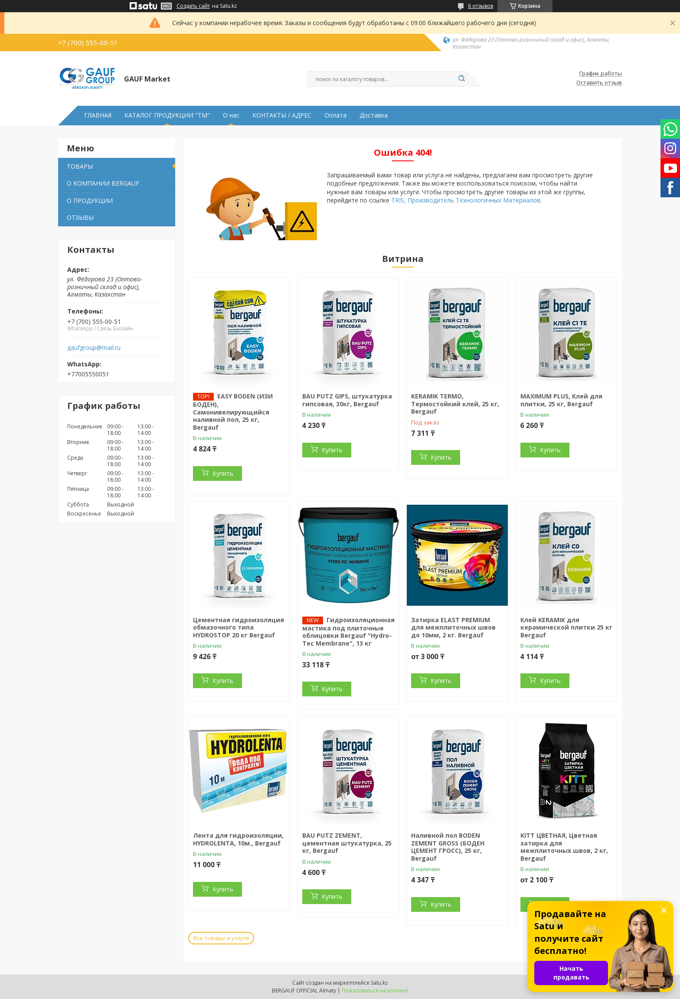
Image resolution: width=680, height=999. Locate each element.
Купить (222, 473)
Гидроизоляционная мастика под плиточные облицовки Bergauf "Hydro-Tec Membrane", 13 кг (348, 631)
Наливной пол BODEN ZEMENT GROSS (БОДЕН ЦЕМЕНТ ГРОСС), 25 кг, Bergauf (447, 846)
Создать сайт (193, 6)
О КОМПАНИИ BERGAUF (103, 183)
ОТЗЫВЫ (80, 217)
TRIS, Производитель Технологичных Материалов (465, 200)
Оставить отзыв (599, 83)
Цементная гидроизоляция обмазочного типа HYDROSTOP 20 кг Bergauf (238, 627)
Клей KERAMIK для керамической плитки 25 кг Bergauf (566, 627)
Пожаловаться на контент (375, 990)
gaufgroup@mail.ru (94, 348)
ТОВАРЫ (80, 166)
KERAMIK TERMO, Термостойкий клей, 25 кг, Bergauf (455, 403)
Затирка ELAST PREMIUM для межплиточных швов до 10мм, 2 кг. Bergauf (453, 627)
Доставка (374, 115)
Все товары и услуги (221, 938)
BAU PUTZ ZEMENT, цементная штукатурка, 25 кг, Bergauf (347, 843)
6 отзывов (480, 6)
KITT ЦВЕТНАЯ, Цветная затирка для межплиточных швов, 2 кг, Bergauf (564, 846)
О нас (231, 115)
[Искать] (461, 79)
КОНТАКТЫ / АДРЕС (281, 115)
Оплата (335, 115)
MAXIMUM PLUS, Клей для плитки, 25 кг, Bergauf (561, 400)
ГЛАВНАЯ (97, 115)
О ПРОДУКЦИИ (90, 200)
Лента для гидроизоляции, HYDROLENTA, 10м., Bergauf (238, 839)
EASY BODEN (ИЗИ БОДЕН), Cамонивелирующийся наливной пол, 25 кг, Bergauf (233, 411)
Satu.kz (379, 982)
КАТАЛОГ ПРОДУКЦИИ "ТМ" (167, 115)
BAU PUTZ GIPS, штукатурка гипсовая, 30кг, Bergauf (347, 400)
